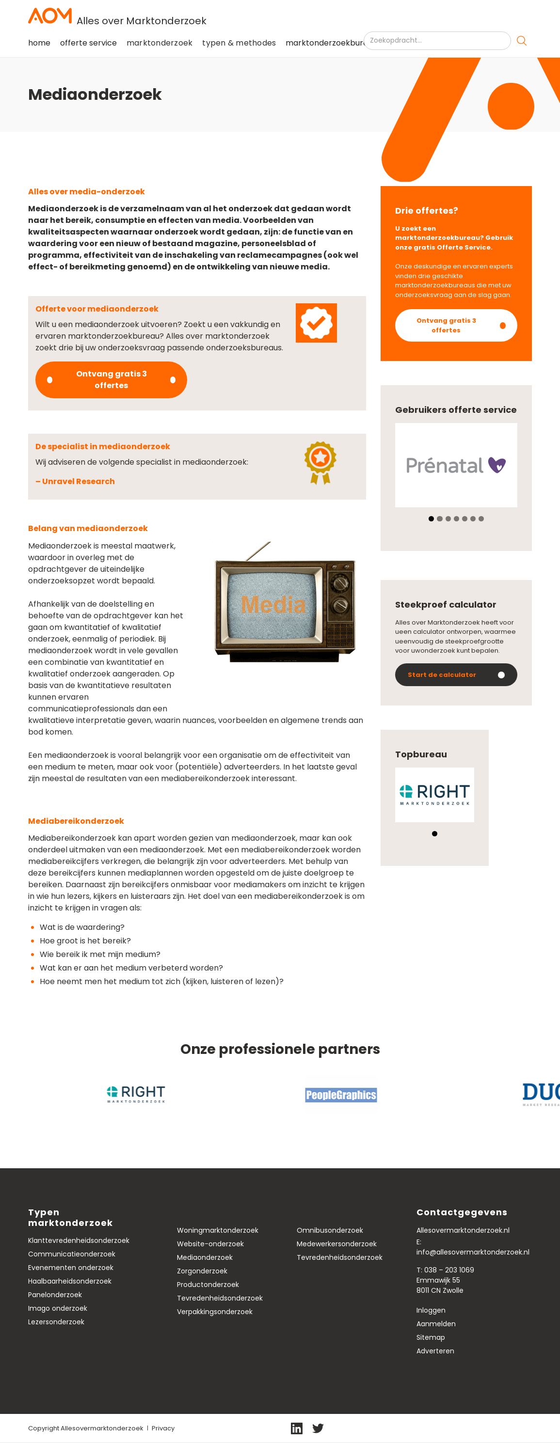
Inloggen (431, 1310)
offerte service (88, 42)
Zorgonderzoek (202, 1271)
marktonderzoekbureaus (333, 42)
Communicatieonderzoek (71, 1254)
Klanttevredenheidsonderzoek (78, 1240)
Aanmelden (436, 1324)
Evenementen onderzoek (70, 1267)
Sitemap (430, 1337)
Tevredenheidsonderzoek (220, 1298)
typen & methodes (239, 42)
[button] (160, 43)
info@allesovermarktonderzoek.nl (472, 1252)
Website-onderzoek (210, 1244)
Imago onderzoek (57, 1308)
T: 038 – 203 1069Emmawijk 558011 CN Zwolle (445, 1280)
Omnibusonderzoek (330, 1230)
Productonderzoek (208, 1284)
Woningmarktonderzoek (217, 1230)
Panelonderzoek (55, 1295)
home (39, 42)
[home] (280, 16)
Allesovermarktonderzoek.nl (463, 1230)
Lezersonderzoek (56, 1322)
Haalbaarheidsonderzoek (70, 1281)
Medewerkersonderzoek (337, 1244)
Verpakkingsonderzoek (215, 1312)
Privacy (163, 1428)
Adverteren (435, 1351)
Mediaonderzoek (205, 1257)
